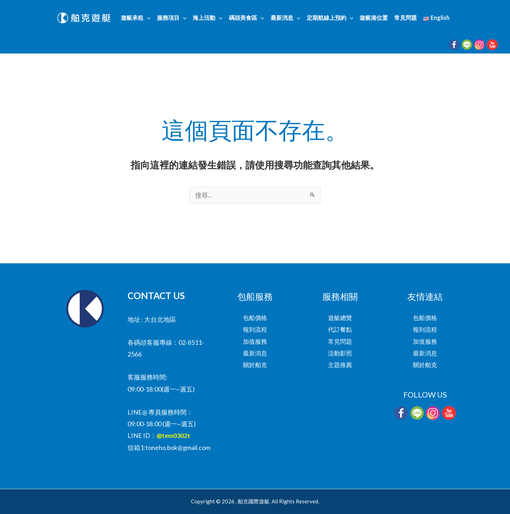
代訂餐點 (340, 329)
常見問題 (403, 18)
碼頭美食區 (247, 18)
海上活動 (209, 18)
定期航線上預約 (329, 18)
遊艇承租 (138, 18)
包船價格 (255, 317)
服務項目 (174, 18)
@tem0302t (173, 435)
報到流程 (255, 329)
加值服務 (255, 341)
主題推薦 (340, 365)
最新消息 (285, 18)
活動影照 (340, 353)
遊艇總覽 (340, 317)
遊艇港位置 (372, 18)
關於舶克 (255, 365)
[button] (149, 18)
